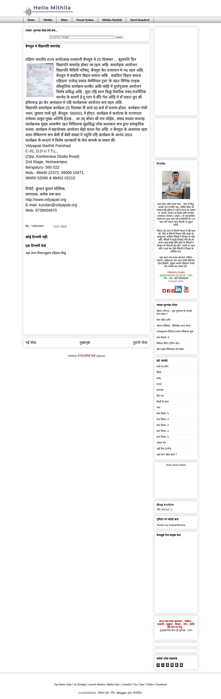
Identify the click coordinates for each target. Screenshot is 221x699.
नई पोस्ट (31, 342)
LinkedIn (126, 684)
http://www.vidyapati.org (46, 199)
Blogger (122, 692)
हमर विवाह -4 (163, 419)
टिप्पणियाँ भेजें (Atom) (92, 355)
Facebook (161, 684)
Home (31, 19)
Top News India (62, 684)
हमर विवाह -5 (163, 413)
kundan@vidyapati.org (58, 205)
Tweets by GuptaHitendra (171, 525)
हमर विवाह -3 (163, 425)
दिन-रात (160, 395)
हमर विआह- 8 (163, 337)
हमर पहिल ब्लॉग (164, 319)
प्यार (158, 407)
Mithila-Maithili (112, 19)
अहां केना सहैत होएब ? (167, 454)
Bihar (64, 19)
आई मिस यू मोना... (165, 448)
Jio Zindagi (80, 684)
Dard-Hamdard (139, 19)
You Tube (138, 684)
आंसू (159, 378)
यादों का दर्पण (162, 366)
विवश (159, 372)
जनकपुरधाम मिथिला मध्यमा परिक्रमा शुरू (175, 331)
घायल (159, 384)
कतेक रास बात (50, 194)
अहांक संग (161, 442)
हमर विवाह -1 (163, 436)
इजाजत (160, 390)
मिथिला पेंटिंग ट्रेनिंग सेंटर (168, 343)
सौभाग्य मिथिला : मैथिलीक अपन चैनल (173, 325)
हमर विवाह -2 (163, 431)
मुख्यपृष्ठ (85, 342)
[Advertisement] (87, 328)
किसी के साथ (163, 401)
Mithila (47, 19)
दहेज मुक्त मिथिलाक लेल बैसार (170, 349)
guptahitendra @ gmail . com (176, 630)
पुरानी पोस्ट (140, 342)
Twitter (150, 684)
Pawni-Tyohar (85, 19)
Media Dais (113, 684)
